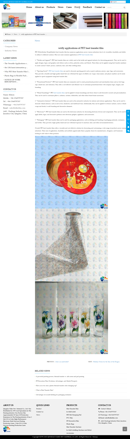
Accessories (70, 433)
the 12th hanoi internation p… (16, 67)
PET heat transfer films (56, 71)
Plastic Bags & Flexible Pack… (16, 76)
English (114, 2)
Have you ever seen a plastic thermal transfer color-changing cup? (56, 385)
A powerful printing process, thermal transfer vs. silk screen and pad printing (60, 376)
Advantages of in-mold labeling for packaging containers (53, 395)
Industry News (11, 51)
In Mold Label (71, 412)
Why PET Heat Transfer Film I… (17, 72)
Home (9, 34)
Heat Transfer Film (72, 409)
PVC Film (69, 418)
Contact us (39, 412)
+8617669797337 (19, 105)
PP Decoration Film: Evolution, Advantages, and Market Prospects (56, 381)
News (15, 34)
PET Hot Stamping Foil (73, 415)
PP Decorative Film (72, 421)
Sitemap (95, 437)
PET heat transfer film (86, 55)
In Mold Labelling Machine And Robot (78, 430)
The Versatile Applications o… (16, 63)
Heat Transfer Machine (73, 427)
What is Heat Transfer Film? (44, 390)
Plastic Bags (70, 424)
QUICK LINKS (42, 405)
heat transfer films (59, 93)
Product (38, 409)
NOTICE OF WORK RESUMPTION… (12, 81)
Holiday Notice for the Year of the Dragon (106, 362)
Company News (11, 46)
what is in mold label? (62, 362)
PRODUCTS (71, 405)
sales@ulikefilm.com (17, 108)
